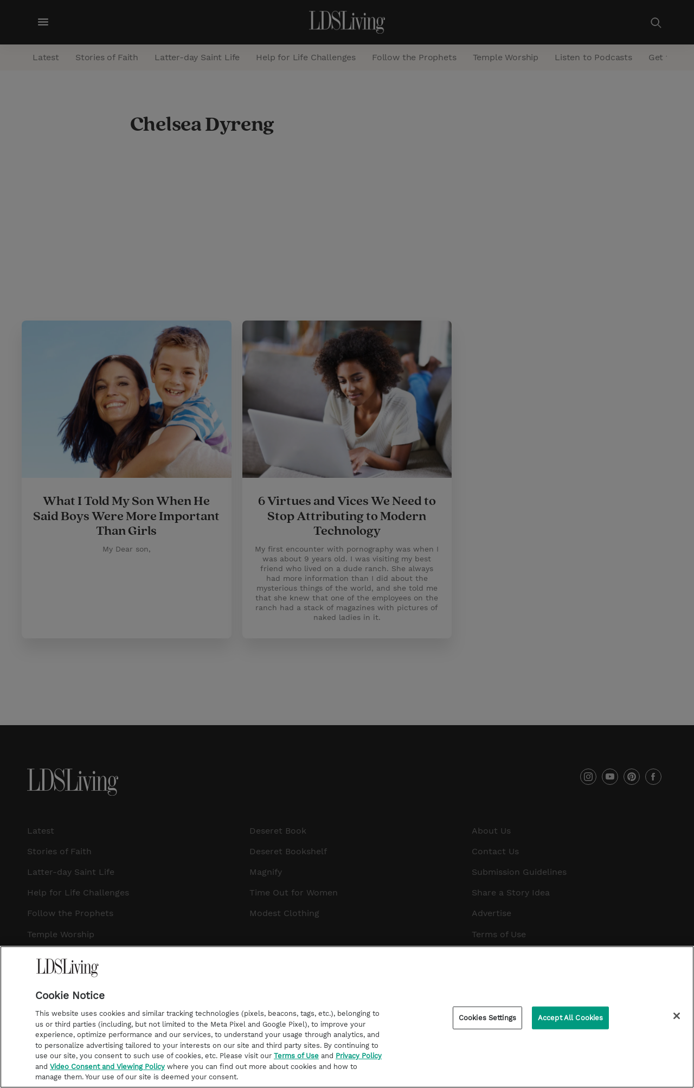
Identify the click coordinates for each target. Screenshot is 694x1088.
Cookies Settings (487, 1019)
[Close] (677, 1017)
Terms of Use (296, 1057)
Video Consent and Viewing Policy (107, 1068)
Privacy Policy (359, 1057)
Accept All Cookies (570, 1019)
